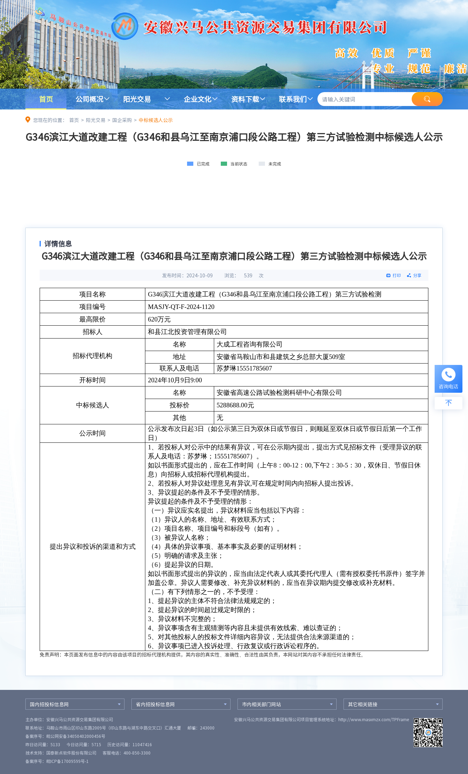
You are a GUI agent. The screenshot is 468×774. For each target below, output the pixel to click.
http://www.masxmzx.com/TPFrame (373, 719)
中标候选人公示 (156, 119)
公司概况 (89, 99)
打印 (397, 275)
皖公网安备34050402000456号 (75, 736)
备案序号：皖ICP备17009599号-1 (57, 761)
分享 (417, 275)
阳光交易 (137, 99)
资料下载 (245, 99)
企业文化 (197, 99)
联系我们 (293, 99)
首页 (46, 99)
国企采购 (122, 119)
